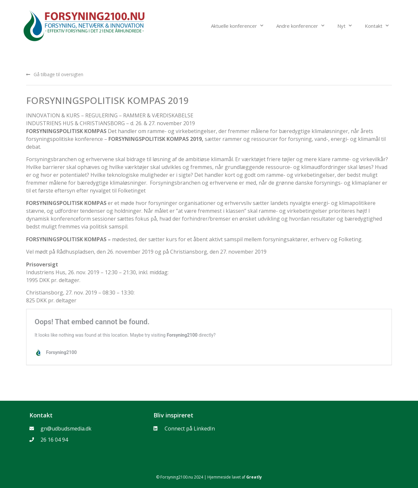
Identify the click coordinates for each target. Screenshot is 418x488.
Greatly (254, 477)
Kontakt (377, 26)
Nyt (344, 26)
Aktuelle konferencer (237, 26)
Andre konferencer (300, 26)
